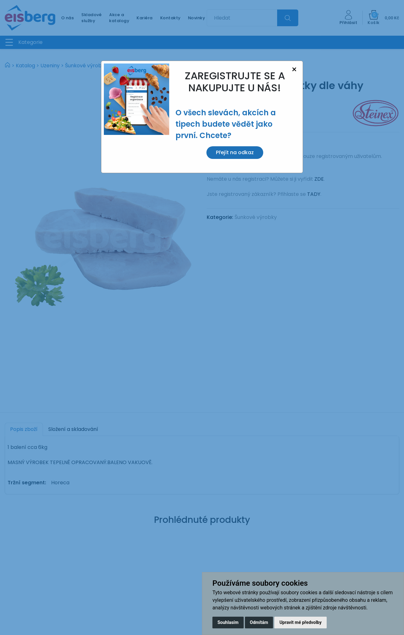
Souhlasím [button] (228, 622)
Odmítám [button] (259, 622)
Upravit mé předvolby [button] (300, 622)
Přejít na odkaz (235, 152)
